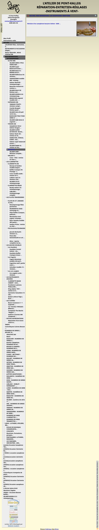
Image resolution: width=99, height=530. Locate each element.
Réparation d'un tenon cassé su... (15, 321)
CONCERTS (11, 431)
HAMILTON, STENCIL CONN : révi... (17, 138)
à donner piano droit (11, 488)
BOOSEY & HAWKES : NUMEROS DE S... (13, 347)
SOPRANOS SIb (14, 102)
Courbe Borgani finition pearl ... (15, 109)
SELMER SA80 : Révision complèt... (17, 152)
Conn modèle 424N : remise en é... (16, 174)
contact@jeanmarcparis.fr (13, 21)
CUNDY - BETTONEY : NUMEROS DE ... (13, 355)
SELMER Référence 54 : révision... (17, 75)
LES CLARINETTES (13, 162)
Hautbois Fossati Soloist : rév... (15, 250)
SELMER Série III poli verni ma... (17, 113)
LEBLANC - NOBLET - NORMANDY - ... (13, 385)
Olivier (57, 529)
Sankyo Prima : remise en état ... (17, 225)
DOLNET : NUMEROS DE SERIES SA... (14, 359)
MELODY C (12, 155)
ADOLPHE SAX (12, 334)
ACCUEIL (7, 43)
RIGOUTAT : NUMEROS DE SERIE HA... (15, 397)
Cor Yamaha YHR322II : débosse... (16, 307)
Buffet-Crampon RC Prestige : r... (16, 170)
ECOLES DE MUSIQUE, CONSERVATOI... (14, 428)
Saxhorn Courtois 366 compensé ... (15, 315)
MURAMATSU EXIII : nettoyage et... (16, 209)
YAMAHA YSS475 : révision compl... (16, 105)
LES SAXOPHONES (13, 59)
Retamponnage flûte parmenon (17, 205)
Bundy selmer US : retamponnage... (16, 188)
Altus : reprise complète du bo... (16, 242)
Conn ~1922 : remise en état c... (16, 158)
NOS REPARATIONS (12, 56)
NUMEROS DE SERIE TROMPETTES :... (13, 420)
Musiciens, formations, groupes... (14, 434)
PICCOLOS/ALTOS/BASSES (16, 229)
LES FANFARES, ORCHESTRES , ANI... (14, 442)
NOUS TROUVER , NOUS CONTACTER (13, 53)
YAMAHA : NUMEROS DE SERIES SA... (15, 408)
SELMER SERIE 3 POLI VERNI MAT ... (17, 64)
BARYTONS (12, 149)
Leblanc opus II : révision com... (15, 178)
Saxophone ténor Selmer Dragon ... (16, 127)
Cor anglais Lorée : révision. (16, 274)
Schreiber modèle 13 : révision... (17, 268)
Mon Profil (7, 38)
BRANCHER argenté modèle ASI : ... (16, 99)
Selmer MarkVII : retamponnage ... (16, 83)
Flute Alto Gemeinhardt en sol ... (17, 237)
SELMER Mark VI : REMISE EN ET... (15, 71)
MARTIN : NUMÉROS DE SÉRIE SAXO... (14, 393)
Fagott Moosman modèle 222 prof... (16, 260)
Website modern (13, 526)
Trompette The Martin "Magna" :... (15, 311)
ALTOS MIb (12, 61)
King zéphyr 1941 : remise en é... (14, 290)
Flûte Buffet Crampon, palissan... (17, 213)
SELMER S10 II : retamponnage (16, 182)
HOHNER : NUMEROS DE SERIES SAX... (15, 371)
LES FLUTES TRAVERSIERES (15, 198)
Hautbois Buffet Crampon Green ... (16, 254)
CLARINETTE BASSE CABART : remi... (14, 282)
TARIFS (8, 324)
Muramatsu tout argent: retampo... (16, 217)
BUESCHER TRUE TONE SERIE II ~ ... (17, 117)
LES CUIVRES (11, 301)
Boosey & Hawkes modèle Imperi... (16, 167)
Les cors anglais (14, 271)
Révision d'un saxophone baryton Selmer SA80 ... (44, 24)
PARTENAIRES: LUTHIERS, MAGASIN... (15, 438)
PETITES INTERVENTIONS (16, 318)
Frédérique (48, 529)
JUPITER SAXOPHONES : (15, 374)
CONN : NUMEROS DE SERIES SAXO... (14, 351)
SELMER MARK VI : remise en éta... (16, 146)
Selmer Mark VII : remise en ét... (15, 135)
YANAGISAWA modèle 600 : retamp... (17, 79)
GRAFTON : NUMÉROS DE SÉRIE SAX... (15, 367)
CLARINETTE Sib (14, 164)
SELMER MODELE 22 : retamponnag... (10, 497)
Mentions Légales (10, 490)
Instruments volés (10, 40)
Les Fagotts (12, 257)
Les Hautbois (13, 247)
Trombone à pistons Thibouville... (15, 286)
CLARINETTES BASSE (15, 185)
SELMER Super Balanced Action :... (17, 67)
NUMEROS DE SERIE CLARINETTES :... (13, 416)
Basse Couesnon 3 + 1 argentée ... (15, 303)
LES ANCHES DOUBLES (15, 245)
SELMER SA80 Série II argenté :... (17, 121)
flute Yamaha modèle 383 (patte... (17, 221)
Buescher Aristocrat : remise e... (17, 87)
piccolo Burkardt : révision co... (16, 233)
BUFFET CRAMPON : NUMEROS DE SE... (13, 343)
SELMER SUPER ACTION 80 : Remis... (17, 131)
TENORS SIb (12, 124)
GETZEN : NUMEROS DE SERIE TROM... (14, 363)
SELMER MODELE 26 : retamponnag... (17, 95)
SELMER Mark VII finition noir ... (15, 91)
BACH (9, 336)
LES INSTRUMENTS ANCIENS (13, 278)
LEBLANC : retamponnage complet (15, 193)
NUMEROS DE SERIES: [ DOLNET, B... (12, 331)
